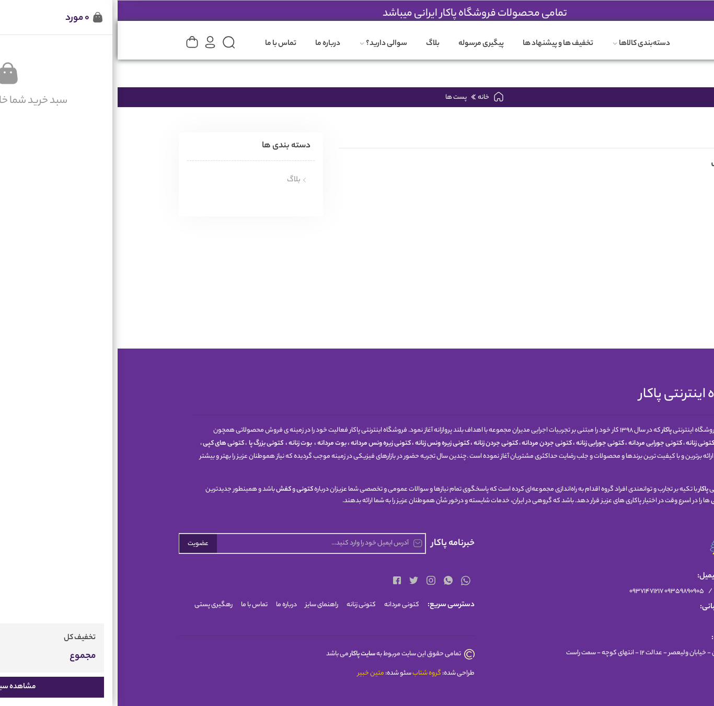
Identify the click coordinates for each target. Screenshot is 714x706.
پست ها (338, 97)
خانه (365, 97)
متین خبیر (253, 673)
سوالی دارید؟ (265, 44)
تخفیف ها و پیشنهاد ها (440, 44)
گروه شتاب (309, 673)
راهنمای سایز (204, 604)
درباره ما (210, 44)
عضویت (80, 543)
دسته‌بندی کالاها (523, 44)
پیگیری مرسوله (363, 44)
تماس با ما (163, 44)
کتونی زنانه (243, 604)
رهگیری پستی (96, 604)
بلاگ (315, 44)
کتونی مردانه (284, 604)
